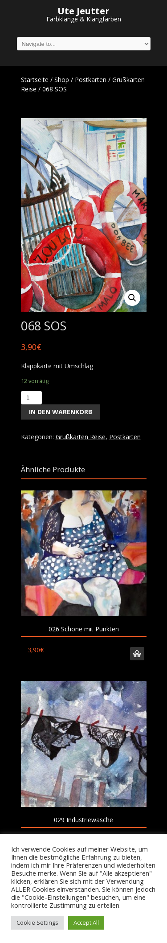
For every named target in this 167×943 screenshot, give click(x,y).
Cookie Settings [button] (37, 922)
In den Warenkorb (60, 412)
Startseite (35, 79)
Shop (61, 79)
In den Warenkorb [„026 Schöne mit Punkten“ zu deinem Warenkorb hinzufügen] (137, 653)
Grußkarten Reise (81, 436)
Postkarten (90, 79)
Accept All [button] (86, 922)
